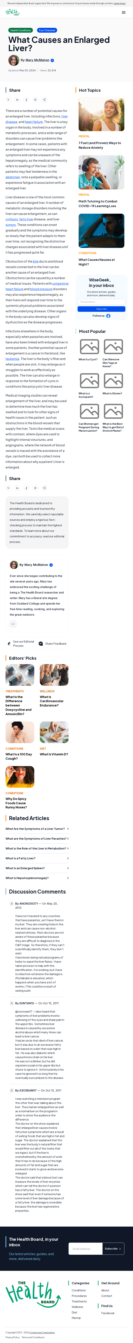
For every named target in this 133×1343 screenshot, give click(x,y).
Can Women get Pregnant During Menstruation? (89, 427)
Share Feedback (52, 643)
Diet (43, 748)
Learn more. (120, 3)
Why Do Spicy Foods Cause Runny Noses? (16, 803)
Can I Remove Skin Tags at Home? (111, 363)
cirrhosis (12, 219)
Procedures (79, 1296)
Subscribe (101, 309)
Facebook (107, 1313)
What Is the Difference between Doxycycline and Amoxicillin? (19, 705)
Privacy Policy (13, 1337)
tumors (11, 225)
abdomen (13, 177)
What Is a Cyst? (88, 359)
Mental (84, 136)
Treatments (15, 691)
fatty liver (26, 219)
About (105, 1290)
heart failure (34, 122)
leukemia (12, 359)
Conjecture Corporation (42, 1332)
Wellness (47, 691)
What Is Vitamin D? (54, 754)
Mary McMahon (37, 60)
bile (36, 261)
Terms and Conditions (33, 1337)
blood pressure (41, 289)
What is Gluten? (112, 393)
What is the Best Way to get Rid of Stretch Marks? (113, 427)
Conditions (14, 748)
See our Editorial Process (20, 643)
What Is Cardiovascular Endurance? (52, 701)
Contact (106, 1296)
